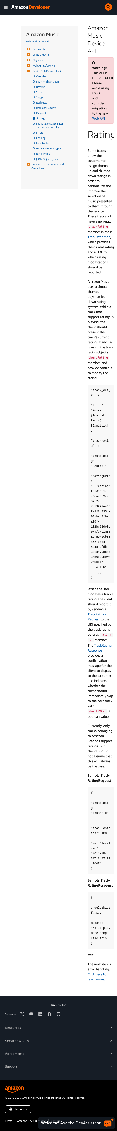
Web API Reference (43, 65)
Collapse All (31, 41)
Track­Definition (99, 237)
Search (40, 92)
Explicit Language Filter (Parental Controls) (50, 125)
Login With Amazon (48, 81)
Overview (42, 76)
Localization (43, 143)
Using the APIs (40, 54)
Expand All (44, 41)
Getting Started (40, 49)
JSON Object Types (47, 159)
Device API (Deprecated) (46, 71)
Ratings (41, 118)
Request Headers (46, 108)
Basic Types (43, 154)
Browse (41, 87)
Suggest (41, 97)
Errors (40, 133)
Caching (41, 138)
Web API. (99, 118)
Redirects (42, 102)
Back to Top (58, 1005)
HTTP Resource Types (49, 148)
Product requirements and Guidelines (47, 166)
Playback (37, 60)
